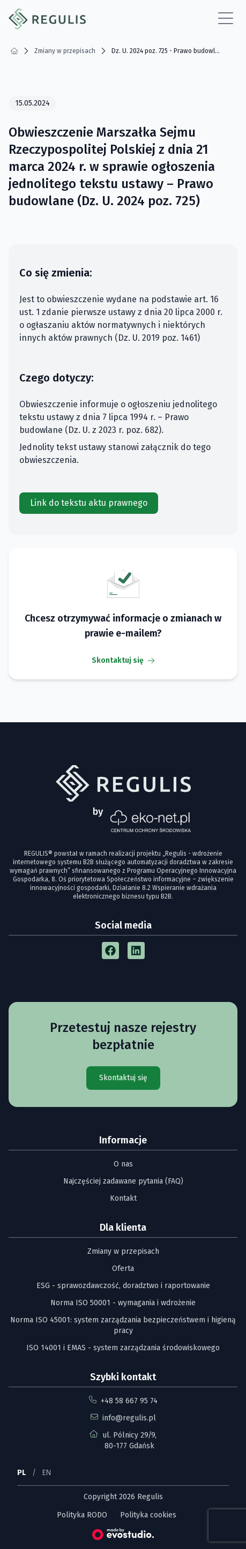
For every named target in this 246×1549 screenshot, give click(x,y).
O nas (123, 1164)
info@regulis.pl (129, 1418)
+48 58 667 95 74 (129, 1400)
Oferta (123, 1268)
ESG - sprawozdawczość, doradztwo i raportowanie (123, 1285)
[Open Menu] (225, 18)
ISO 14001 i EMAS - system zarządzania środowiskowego (123, 1347)
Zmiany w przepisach (123, 1251)
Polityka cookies (148, 1515)
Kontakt (123, 1198)
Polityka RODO (82, 1515)
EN (46, 1472)
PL (21, 1472)
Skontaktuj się (123, 660)
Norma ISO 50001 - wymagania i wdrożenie (123, 1302)
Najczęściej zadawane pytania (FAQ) (123, 1181)
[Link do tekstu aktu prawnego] (88, 503)
